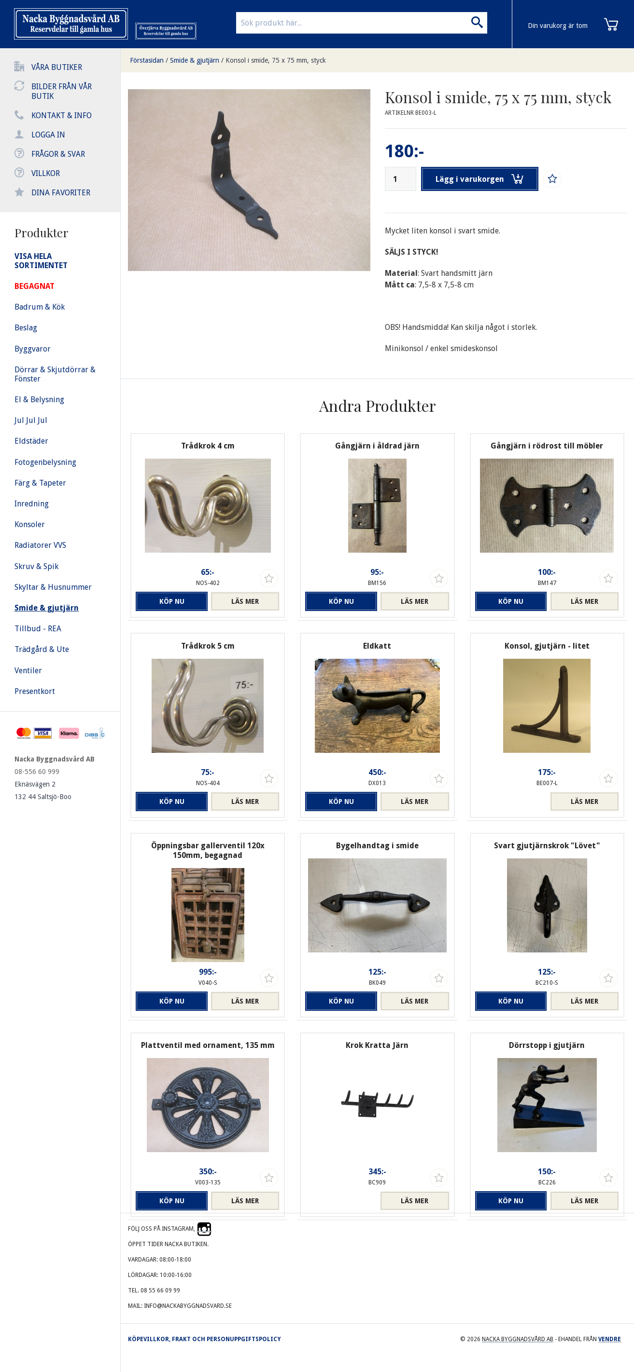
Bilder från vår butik (61, 91)
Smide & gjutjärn (194, 60)
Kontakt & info (61, 115)
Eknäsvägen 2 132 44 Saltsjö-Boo (42, 790)
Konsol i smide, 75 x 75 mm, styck (275, 60)
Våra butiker (56, 67)
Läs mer (245, 601)
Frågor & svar (58, 154)
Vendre (609, 1339)
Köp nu (170, 601)
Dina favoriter (60, 192)
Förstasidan (147, 60)
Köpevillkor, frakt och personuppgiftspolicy (204, 1339)
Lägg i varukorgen (480, 179)
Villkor (45, 173)
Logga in (48, 134)
